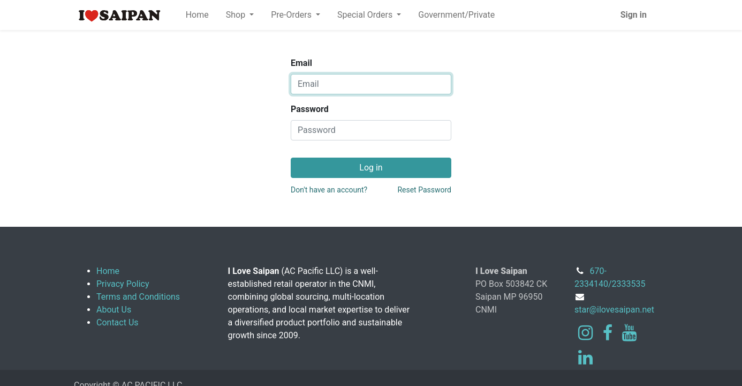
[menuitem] (197, 15)
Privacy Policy (122, 284)
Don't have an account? (329, 189)
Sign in (633, 15)
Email (301, 63)
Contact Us (117, 322)
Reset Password (424, 189)
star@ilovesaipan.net (614, 310)
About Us (113, 310)
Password (310, 109)
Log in (370, 167)
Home (107, 271)
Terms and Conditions (138, 297)
